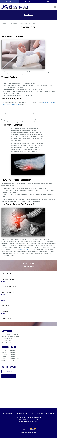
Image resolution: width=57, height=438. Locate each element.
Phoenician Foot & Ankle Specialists (9, 23)
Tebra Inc (13, 413)
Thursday (12, 356)
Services (27, 23)
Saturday (12, 360)
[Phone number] (8, 371)
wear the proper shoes (26, 249)
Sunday (12, 362)
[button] (28, 1)
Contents (21, 23)
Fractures (33, 23)
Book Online (9, 376)
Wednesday (12, 354)
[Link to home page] (19, 6)
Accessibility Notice (42, 413)
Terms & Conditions (30, 413)
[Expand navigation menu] (55, 6)
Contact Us (51, 413)
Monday (12, 350)
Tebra (35, 432)
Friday (12, 358)
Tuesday (12, 352)
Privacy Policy (20, 413)
